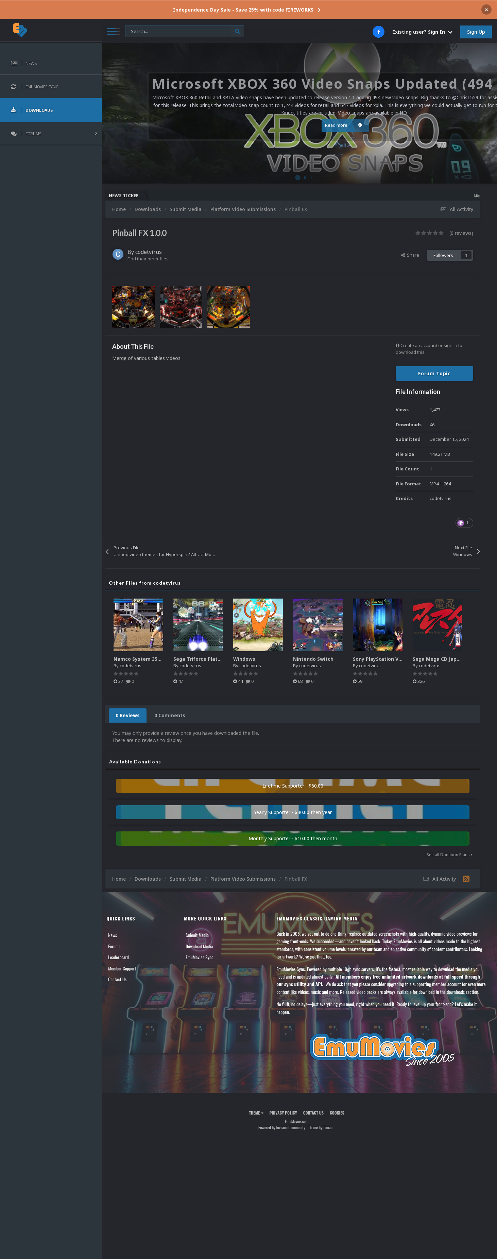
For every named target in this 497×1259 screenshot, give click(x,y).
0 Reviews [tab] (133, 715)
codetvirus (154, 252)
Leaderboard (124, 957)
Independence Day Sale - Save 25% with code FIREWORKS (243, 9)
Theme (259, 1120)
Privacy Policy (286, 1120)
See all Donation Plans (449, 855)
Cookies (339, 1120)
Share (410, 255)
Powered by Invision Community (284, 1135)
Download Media (203, 946)
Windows (250, 659)
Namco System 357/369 (147, 659)
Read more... (298, 125)
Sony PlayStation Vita (385, 659)
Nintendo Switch (319, 659)
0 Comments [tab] (175, 715)
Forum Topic (434, 373)
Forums (120, 946)
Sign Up (476, 32)
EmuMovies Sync (204, 957)
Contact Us (123, 979)
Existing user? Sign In (422, 32)
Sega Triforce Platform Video (215, 659)
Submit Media (201, 935)
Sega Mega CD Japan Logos (451, 659)
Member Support (128, 968)
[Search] (184, 31)
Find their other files (153, 259)
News (118, 935)
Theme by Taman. (323, 1135)
